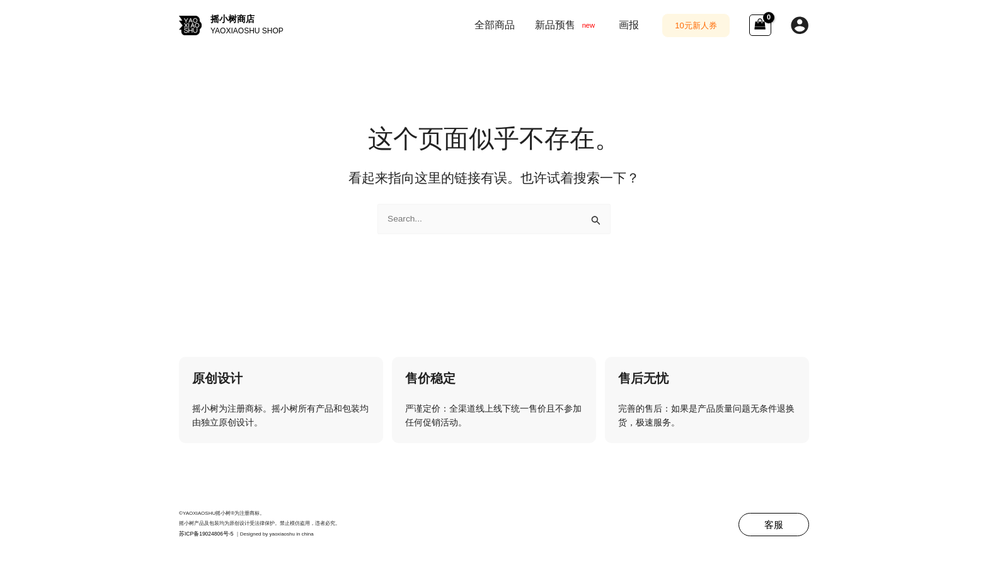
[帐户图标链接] (799, 25)
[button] (696, 25)
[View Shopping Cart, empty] (760, 25)
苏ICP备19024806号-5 (204, 534)
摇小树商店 (232, 19)
